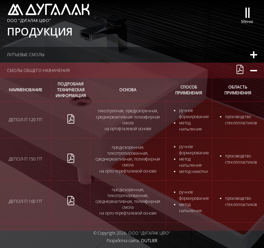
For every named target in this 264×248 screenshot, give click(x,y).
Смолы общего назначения (38, 70)
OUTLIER (149, 241)
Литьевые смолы (25, 55)
